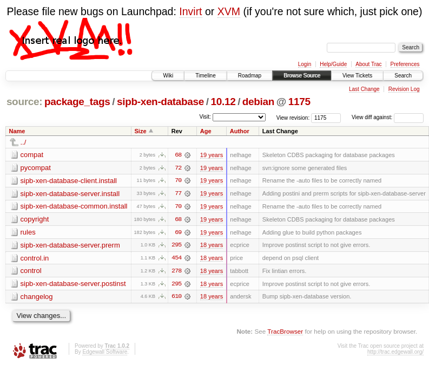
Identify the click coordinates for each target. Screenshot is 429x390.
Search (403, 76)
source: (24, 101)
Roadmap (249, 76)
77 (178, 194)
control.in (35, 259)
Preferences (405, 64)
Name (17, 131)
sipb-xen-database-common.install (74, 207)
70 (178, 181)
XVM (228, 11)
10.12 (223, 101)
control (31, 272)
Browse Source (301, 76)
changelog (37, 298)
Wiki (168, 76)
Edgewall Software (104, 353)
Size (140, 131)
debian (258, 101)
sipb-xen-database (160, 101)
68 (178, 155)
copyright (35, 220)
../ (24, 142)
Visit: (205, 117)
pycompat (36, 168)
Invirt (190, 11)
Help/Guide (333, 64)
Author (239, 131)
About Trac (368, 64)
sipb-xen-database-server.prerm (70, 246)
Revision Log (404, 89)
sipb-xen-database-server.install (70, 194)
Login (304, 64)
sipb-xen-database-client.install (69, 181)
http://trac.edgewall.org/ (395, 353)
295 (176, 246)
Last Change (364, 89)
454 (176, 259)
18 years (211, 246)
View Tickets (357, 76)
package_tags (77, 101)
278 (176, 272)
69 (178, 233)
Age (206, 131)
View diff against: (388, 117)
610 (176, 298)
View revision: (293, 117)
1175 (299, 101)
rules (28, 233)
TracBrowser (285, 332)
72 (178, 168)
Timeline (205, 76)
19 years (211, 155)
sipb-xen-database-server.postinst (73, 285)
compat (32, 155)
